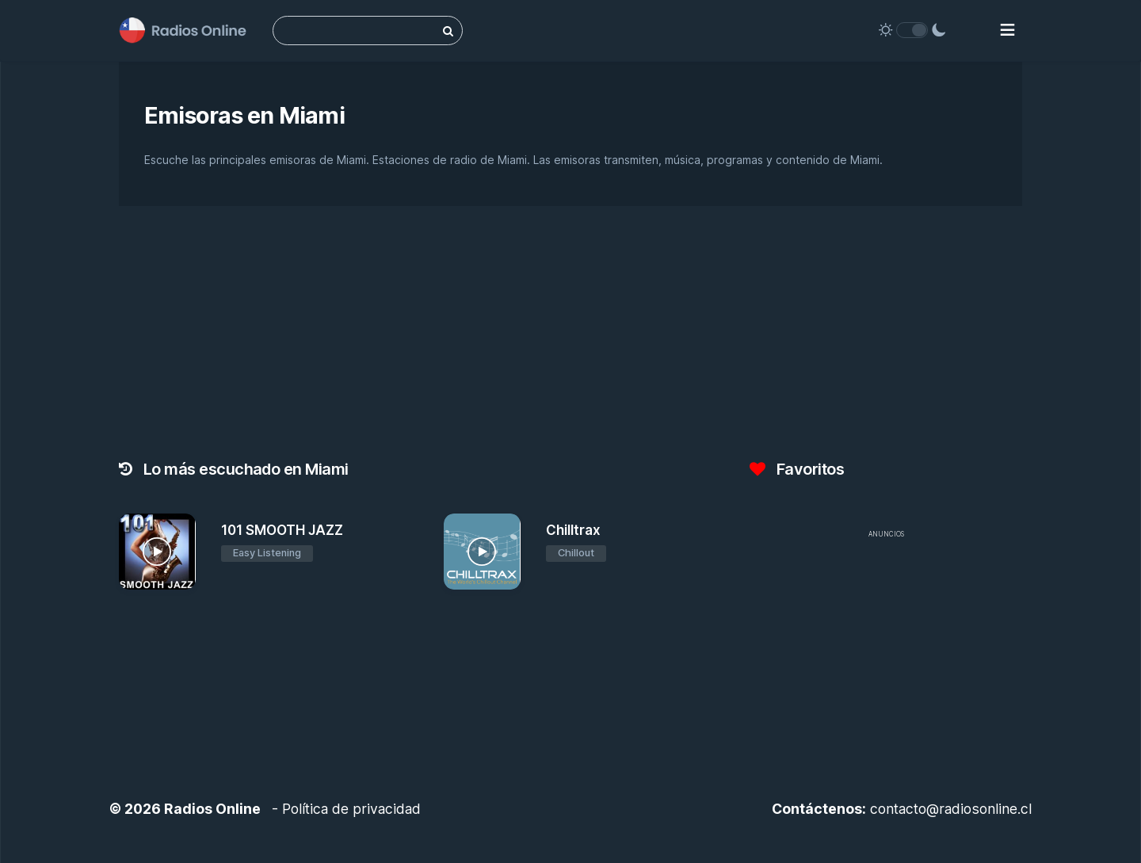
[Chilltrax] (482, 552)
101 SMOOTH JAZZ (282, 530)
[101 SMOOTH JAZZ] (157, 552)
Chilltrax (573, 530)
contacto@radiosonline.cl (951, 808)
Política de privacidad (351, 808)
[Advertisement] (886, 658)
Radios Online (212, 808)
